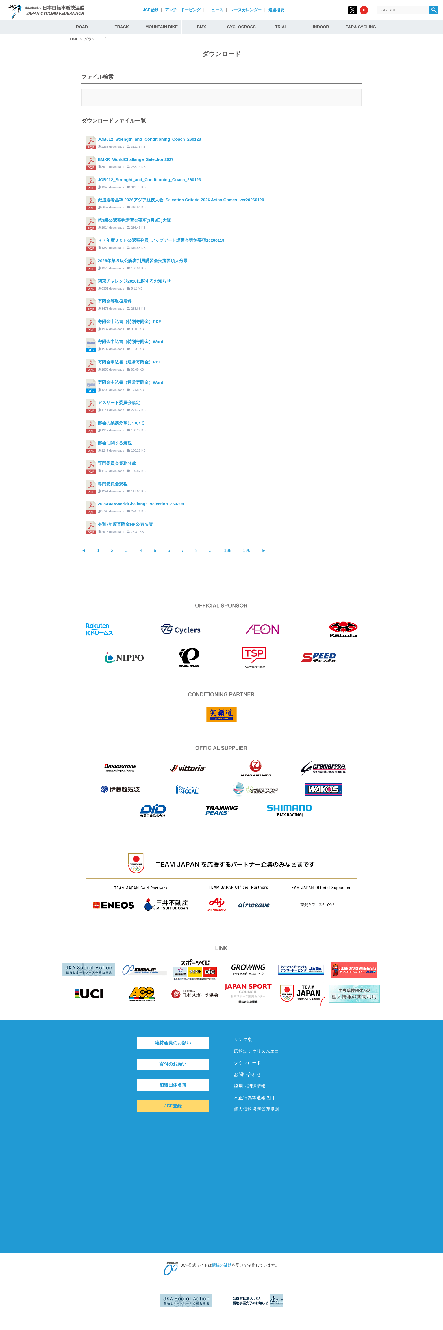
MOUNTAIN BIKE (162, 27)
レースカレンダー (246, 10)
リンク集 (243, 1039)
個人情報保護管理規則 (256, 1109)
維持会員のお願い (173, 1042)
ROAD (82, 27)
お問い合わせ (247, 1074)
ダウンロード (247, 1062)
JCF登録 (150, 10)
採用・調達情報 (250, 1086)
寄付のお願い (172, 1064)
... (127, 550)
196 (247, 550)
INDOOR (321, 27)
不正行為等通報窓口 (254, 1097)
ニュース (215, 10)
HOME (73, 39)
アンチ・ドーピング (183, 10)
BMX (201, 27)
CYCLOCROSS (241, 27)
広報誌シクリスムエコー (259, 1051)
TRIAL (281, 27)
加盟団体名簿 (172, 1085)
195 (228, 550)
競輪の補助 (222, 1265)
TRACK (122, 27)
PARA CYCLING (361, 27)
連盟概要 (276, 10)
